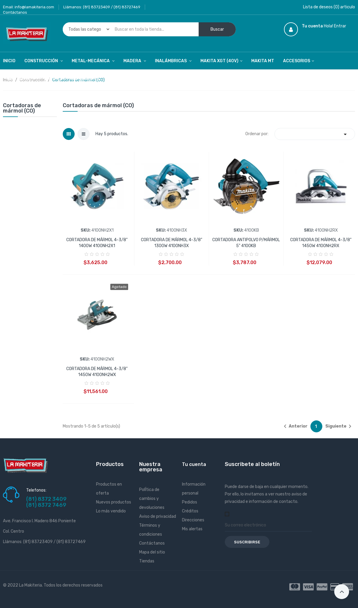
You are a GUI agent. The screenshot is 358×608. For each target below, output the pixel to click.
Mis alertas (192, 528)
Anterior (294, 426)
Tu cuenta (194, 464)
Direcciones (193, 520)
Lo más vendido (111, 511)
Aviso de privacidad (157, 516)
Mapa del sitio (152, 552)
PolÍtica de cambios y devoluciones (151, 498)
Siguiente (339, 426)
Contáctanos (15, 12)
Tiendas (146, 561)
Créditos (190, 511)
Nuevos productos (113, 502)
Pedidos (189, 502)
